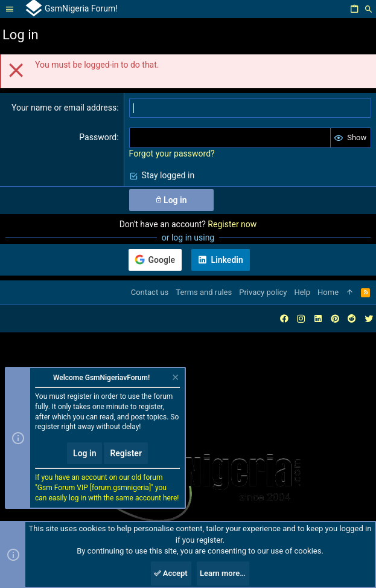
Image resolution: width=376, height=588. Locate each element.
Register (126, 453)
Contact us (150, 292)
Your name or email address (63, 107)
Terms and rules (204, 292)
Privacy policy (263, 292)
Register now (232, 224)
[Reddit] (352, 319)
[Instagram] (301, 319)
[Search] (369, 9)
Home (328, 292)
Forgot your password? (172, 153)
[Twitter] (369, 319)
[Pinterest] (335, 319)
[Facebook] (284, 319)
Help (302, 292)
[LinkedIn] (318, 319)
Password (97, 137)
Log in (84, 453)
